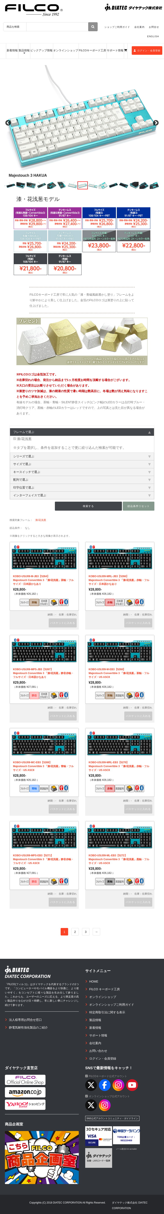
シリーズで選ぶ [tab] (82, 456)
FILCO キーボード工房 (104, 989)
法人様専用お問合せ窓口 (25, 1019)
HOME (93, 981)
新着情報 (12, 50)
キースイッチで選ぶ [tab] (82, 472)
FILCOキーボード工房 (92, 50)
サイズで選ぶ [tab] (82, 464)
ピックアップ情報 (41, 50)
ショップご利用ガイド (117, 27)
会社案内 (139, 27)
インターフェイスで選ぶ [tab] (82, 495)
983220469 (126, 1140)
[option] (82, 123)
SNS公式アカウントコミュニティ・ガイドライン (112, 1118)
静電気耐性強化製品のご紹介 (28, 1027)
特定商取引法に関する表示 (107, 1012)
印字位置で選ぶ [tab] (82, 487)
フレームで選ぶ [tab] (82, 432)
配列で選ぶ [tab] (82, 479)
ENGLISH (153, 36)
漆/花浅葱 (22, 439)
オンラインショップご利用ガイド (111, 1004)
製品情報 (24, 50)
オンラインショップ (65, 50)
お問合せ (154, 27)
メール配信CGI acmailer (126, 1149)
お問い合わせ (98, 1050)
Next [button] (156, 123)
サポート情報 (115, 50)
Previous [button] (8, 123)
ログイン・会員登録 (147, 50)
